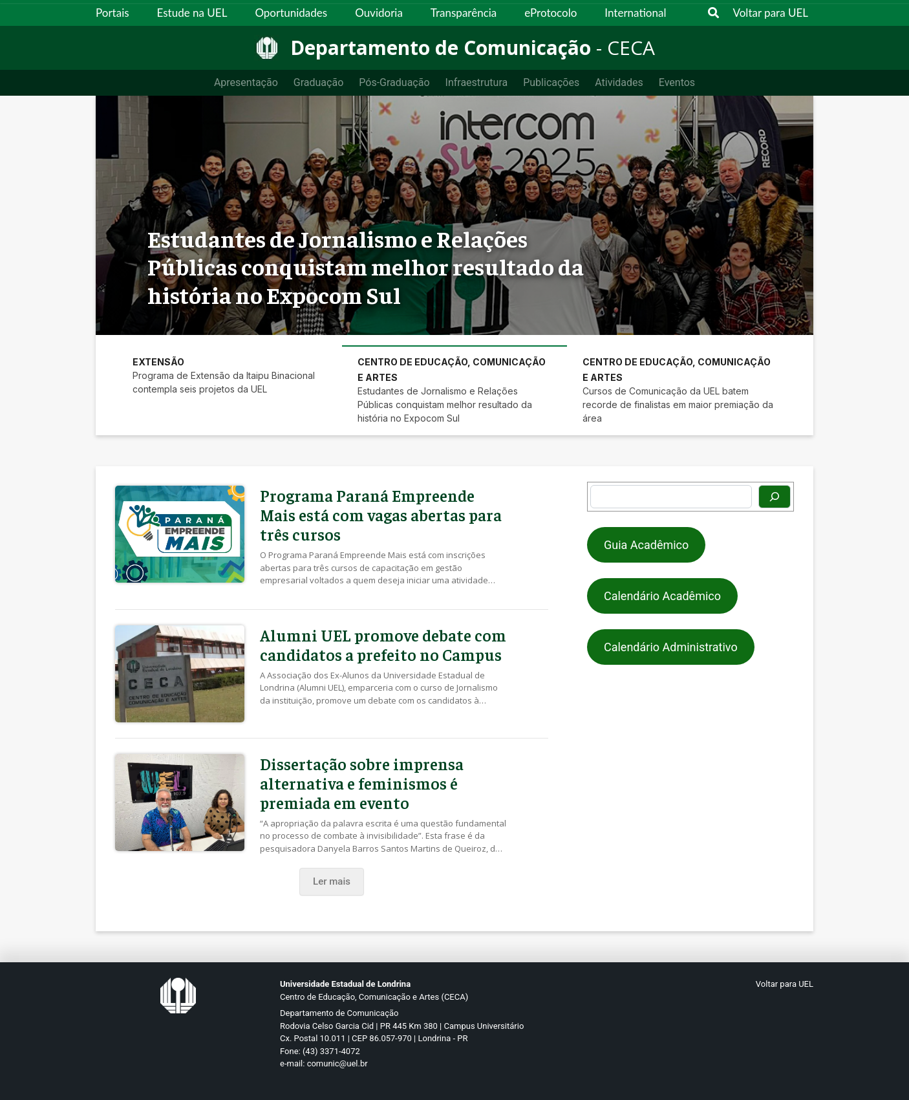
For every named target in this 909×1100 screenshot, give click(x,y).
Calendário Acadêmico (662, 596)
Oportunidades (291, 12)
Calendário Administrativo (671, 647)
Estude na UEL (192, 12)
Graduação (318, 82)
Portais (112, 12)
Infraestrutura (476, 82)
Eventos (677, 82)
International (635, 12)
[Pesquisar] (774, 496)
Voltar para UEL (771, 12)
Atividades (619, 82)
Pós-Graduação (394, 82)
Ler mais (331, 881)
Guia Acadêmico (646, 545)
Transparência (464, 12)
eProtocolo (550, 12)
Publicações (551, 82)
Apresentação (246, 82)
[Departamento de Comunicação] (454, 48)
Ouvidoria (379, 12)
